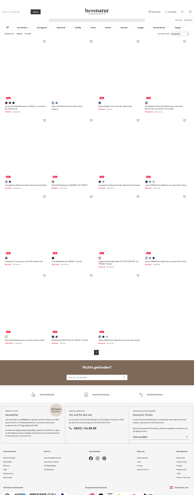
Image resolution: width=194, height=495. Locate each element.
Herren (95, 20)
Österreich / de (179, 487)
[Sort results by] (180, 34)
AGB (5, 469)
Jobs (139, 462)
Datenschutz (8, 473)
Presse (140, 466)
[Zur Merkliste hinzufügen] (44, 41)
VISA (179, 473)
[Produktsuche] (14, 11)
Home (122, 20)
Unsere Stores (143, 469)
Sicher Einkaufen (42, 395)
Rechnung (181, 458)
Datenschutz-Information (25, 430)
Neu (77, 20)
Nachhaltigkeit (66, 20)
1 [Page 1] (96, 352)
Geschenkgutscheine (52, 458)
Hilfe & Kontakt (9, 458)
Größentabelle (50, 466)
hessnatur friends (51, 462)
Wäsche (113, 20)
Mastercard (181, 469)
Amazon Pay (182, 462)
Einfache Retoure (151, 395)
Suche (34, 12)
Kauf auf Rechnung (96, 395)
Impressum (7, 477)
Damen (85, 20)
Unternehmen (142, 458)
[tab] (26, 27)
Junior (103, 20)
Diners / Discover (184, 477)
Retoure (6, 466)
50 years (178, 20)
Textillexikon (49, 469)
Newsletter (188, 20)
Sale (130, 20)
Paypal (179, 466)
